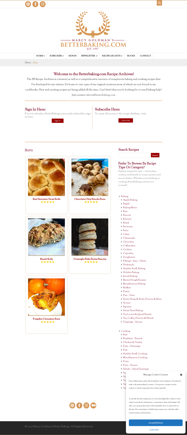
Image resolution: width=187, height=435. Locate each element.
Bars (125, 211)
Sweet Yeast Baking (133, 310)
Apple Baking (130, 200)
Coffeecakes (129, 245)
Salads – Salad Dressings (136, 369)
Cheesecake (129, 238)
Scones (126, 303)
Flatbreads (128, 265)
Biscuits (127, 219)
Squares (127, 306)
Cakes (126, 234)
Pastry (126, 291)
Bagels (126, 204)
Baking (124, 196)
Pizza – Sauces (130, 365)
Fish (125, 350)
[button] (181, 374)
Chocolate (128, 242)
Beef (125, 334)
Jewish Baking (130, 276)
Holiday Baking (131, 272)
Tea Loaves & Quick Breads (137, 314)
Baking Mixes (130, 207)
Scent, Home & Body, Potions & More (142, 299)
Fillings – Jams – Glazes (134, 261)
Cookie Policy (154, 429)
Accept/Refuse (156, 423)
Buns (125, 230)
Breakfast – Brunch (133, 338)
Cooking (125, 331)
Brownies (128, 226)
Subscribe (125, 120)
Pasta (126, 361)
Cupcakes (128, 253)
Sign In (57, 120)
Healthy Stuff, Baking (134, 268)
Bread (126, 223)
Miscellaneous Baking (134, 284)
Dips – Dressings (131, 346)
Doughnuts (129, 257)
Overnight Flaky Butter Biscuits (89, 259)
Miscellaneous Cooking (135, 357)
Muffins (127, 287)
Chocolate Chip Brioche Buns (89, 199)
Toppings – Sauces (132, 322)
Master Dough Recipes (134, 280)
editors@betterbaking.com (100, 95)
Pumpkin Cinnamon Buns (46, 319)
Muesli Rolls (46, 259)
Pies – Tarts (129, 295)
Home (28, 63)
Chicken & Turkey (132, 342)
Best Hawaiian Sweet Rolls (46, 199)
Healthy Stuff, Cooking (135, 354)
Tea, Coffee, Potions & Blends (138, 318)
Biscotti (127, 215)
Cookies (127, 249)
